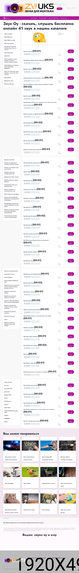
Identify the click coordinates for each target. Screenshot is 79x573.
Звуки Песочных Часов (29, 510)
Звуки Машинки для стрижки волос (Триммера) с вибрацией (11, 67)
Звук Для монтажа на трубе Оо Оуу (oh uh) (34, 114)
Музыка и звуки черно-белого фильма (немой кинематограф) (11, 301)
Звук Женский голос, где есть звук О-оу (33, 132)
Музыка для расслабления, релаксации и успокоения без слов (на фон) (11, 199)
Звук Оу (5, 522)
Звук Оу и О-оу (19, 20)
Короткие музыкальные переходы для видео (10, 296)
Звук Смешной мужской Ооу (30, 385)
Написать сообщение (57, 558)
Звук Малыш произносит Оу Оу (31, 234)
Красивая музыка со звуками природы (11, 180)
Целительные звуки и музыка (11, 177)
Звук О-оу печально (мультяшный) (31, 309)
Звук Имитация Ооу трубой (30, 216)
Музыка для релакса (9, 159)
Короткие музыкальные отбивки (10, 292)
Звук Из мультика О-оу (29, 140)
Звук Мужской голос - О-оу (30, 189)
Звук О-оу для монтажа (17, 522)
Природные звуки (8, 80)
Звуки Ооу (25, 522)
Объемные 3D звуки (9, 84)
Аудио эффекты (13, 20)
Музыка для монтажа (9, 316)
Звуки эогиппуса (46, 510)
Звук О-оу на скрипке (28, 327)
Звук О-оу (25, 354)
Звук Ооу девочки (28, 51)
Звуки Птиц (7, 56)
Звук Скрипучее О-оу (28, 123)
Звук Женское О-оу (28, 260)
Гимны (5, 319)
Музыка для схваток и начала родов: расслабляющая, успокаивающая (11, 211)
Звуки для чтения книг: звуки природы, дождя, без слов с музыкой (11, 73)
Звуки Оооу (31, 522)
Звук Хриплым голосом (29, 292)
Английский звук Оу (39, 522)
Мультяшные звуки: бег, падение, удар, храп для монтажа (10, 48)
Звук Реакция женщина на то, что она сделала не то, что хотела (38, 409)
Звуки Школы (7, 77)
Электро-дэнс (7, 401)
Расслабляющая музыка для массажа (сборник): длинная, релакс (11, 205)
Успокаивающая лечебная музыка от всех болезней (10, 216)
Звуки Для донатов (9, 43)
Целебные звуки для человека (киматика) (9, 173)
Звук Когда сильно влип (29, 198)
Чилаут (6, 398)
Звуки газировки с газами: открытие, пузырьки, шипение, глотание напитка (10, 60)
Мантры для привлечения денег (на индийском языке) (11, 163)
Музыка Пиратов (8, 277)
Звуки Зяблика (27, 483)
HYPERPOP (7, 418)
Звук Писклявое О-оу (28, 394)
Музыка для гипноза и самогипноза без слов (9, 190)
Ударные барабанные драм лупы (11, 411)
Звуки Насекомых (8, 52)
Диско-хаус (7, 391)
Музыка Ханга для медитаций (11, 194)
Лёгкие (6, 422)
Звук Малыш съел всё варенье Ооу (32, 274)
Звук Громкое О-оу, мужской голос (32, 163)
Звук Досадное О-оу (28, 283)
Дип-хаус (6, 385)
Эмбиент (6, 404)
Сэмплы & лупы (8, 382)
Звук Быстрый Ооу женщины (30, 252)
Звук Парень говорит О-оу (29, 363)
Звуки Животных (8, 37)
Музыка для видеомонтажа (11, 271)
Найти (60, 8)
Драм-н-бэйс (7, 407)
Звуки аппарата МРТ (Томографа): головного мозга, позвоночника (47, 459)
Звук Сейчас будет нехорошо (30, 336)
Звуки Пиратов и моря (9, 40)
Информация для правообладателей (37, 558)
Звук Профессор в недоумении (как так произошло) (36, 240)
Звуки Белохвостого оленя (48, 483)
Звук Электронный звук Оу (30, 403)
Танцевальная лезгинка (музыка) (10, 312)
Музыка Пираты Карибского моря (11, 281)
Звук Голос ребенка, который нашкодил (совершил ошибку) (38, 84)
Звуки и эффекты (6, 20)
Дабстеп (6, 415)
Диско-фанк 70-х (8, 388)
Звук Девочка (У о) (28, 207)
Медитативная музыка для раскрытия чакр (10, 185)
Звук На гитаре (27, 171)
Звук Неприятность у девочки (30, 345)
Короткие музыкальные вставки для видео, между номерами (10, 307)
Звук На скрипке (27, 96)
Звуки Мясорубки (9, 483)
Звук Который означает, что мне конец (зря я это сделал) (37, 316)
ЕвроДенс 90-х (8, 395)
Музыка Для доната (9, 274)
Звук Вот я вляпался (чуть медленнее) (32, 149)
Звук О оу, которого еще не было (31, 421)
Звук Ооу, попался (28, 69)
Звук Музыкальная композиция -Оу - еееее (34, 78)
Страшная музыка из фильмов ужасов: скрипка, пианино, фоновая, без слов (11, 286)
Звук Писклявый (27, 300)
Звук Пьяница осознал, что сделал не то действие (35, 372)
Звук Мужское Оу (27, 225)
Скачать (70, 51)
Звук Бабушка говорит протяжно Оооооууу (34, 60)
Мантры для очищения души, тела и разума (11, 168)
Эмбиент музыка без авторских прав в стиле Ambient (9, 324)
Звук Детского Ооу (28, 180)
